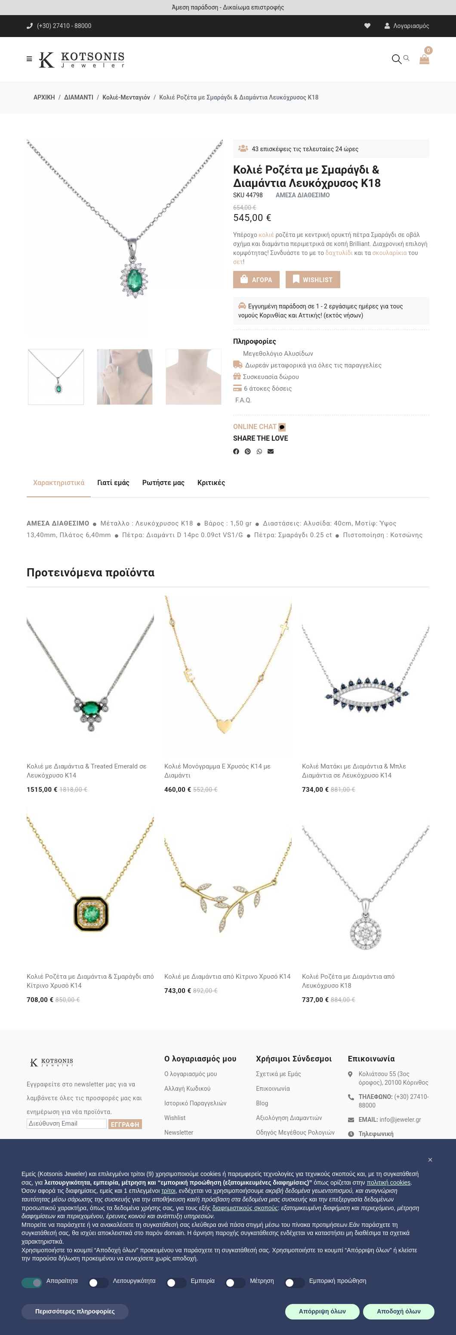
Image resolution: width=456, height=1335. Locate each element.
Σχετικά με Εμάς (278, 1073)
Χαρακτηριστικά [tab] (58, 483)
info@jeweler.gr (400, 1119)
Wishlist (174, 1117)
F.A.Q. (243, 400)
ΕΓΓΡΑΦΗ (125, 1124)
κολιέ (265, 234)
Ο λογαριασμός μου (190, 1073)
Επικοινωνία (273, 1088)
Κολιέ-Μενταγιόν (126, 97)
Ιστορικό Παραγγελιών (195, 1103)
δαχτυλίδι (339, 252)
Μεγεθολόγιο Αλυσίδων (273, 354)
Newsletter (178, 1132)
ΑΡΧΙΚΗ (44, 97)
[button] (430, 1160)
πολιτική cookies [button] (388, 1182)
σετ (238, 261)
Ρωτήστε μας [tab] (163, 483)
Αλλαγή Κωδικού (187, 1088)
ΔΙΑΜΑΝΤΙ (78, 97)
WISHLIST (313, 279)
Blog (262, 1103)
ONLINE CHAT (259, 427)
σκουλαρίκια (390, 252)
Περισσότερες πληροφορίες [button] (75, 1311)
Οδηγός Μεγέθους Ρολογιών (295, 1132)
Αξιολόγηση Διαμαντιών (289, 1117)
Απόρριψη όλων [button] (322, 1311)
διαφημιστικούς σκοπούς (245, 1207)
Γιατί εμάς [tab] (113, 483)
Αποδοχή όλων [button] (399, 1311)
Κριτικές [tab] (211, 483)
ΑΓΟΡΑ (256, 279)
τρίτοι (168, 1190)
